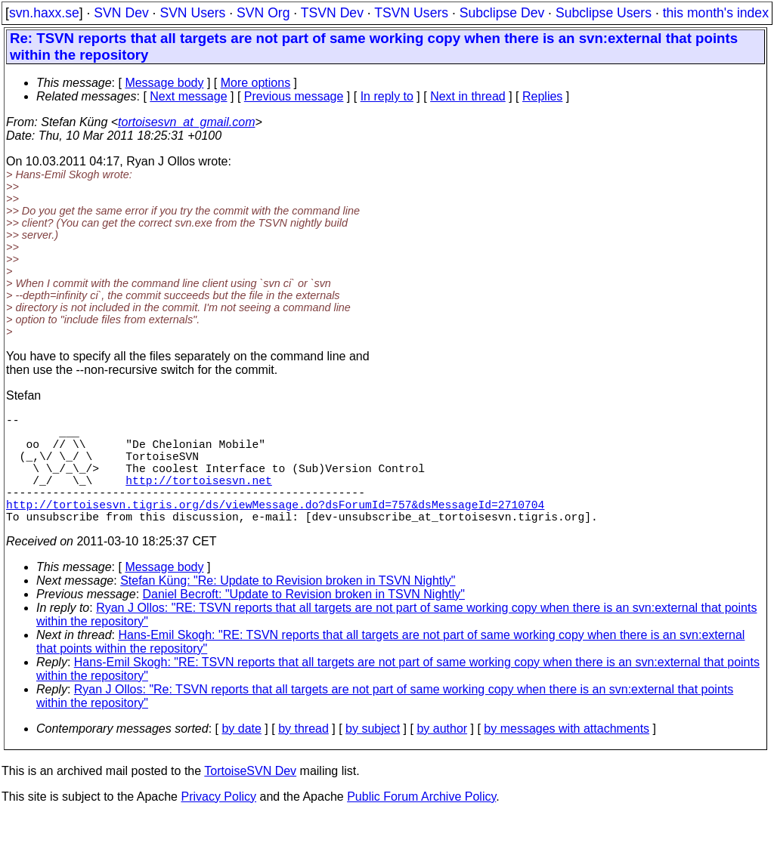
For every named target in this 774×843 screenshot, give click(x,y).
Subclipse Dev (502, 12)
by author (441, 755)
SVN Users (192, 12)
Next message (188, 96)
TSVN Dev (332, 12)
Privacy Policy (218, 823)
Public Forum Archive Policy (421, 823)
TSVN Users (411, 12)
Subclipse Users (604, 12)
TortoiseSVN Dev (250, 798)
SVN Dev (121, 12)
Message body (164, 82)
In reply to (387, 96)
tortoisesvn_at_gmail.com (186, 122)
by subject (372, 755)
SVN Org (263, 12)
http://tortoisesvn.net (198, 497)
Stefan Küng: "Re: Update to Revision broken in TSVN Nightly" (287, 607)
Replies (542, 96)
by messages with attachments (566, 755)
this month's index (716, 12)
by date (241, 755)
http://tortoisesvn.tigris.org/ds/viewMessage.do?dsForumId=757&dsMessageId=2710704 (275, 528)
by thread (303, 755)
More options (256, 82)
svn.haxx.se (44, 12)
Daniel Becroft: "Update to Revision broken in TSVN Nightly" (304, 621)
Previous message (294, 96)
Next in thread (468, 96)
